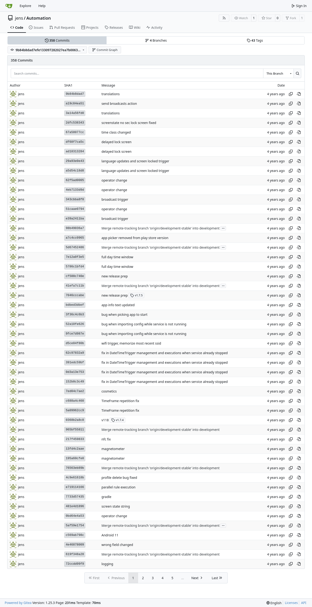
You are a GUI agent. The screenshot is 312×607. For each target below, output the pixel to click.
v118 (105, 420)
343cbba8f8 (75, 199)
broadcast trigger (114, 199)
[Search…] (297, 73)
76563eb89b (75, 468)
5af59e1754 (75, 525)
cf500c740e (75, 276)
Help (42, 6)
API (303, 602)
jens (19, 18)
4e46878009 (75, 544)
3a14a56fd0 (75, 113)
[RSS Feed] (224, 18)
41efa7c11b (75, 285)
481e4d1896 (75, 506)
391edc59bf (75, 362)
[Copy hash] (290, 94)
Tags (255, 40)
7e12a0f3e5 (75, 257)
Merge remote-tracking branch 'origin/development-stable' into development (160, 228)
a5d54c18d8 (75, 170)
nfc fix (106, 439)
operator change (114, 180)
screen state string (115, 506)
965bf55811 (75, 429)
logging (107, 564)
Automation (38, 18)
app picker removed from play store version (134, 238)
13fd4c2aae (75, 449)
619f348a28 (75, 554)
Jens (21, 180)
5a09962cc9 (75, 410)
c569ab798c (75, 535)
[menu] (274, 603)
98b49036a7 (75, 228)
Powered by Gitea (18, 602)
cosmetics (109, 391)
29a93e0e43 (75, 161)
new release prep (114, 276)
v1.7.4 (117, 420)
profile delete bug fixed (119, 477)
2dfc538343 (75, 122)
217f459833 (75, 439)
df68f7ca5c (75, 142)
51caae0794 (75, 209)
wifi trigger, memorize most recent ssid (131, 343)
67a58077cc (75, 132)
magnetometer (113, 449)
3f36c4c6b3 (75, 314)
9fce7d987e (75, 333)
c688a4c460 (75, 401)
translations (110, 94)
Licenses (291, 602)
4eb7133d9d (75, 190)
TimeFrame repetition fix (120, 401)
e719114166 (75, 487)
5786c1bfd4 (75, 266)
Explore (25, 6)
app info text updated (118, 305)
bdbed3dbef (75, 305)
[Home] (8, 6)
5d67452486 (75, 247)
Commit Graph (105, 50)
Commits (57, 40)
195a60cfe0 (75, 458)
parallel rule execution (118, 487)
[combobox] (278, 73)
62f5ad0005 (75, 180)
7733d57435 (75, 496)
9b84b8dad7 (75, 94)
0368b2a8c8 (75, 420)
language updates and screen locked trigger (135, 161)
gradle (106, 496)
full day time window (117, 257)
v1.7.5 (136, 295)
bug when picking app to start (124, 314)
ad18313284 (75, 151)
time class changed (116, 132)
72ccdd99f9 (75, 564)
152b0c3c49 (75, 381)
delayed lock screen (116, 142)
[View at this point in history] (298, 94)
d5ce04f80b (75, 343)
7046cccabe (75, 295)
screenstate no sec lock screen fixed (128, 122)
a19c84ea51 (75, 103)
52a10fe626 (75, 324)
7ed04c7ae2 (75, 391)
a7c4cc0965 (75, 238)
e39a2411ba (75, 218)
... (223, 227)
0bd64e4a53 (75, 516)
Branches (156, 40)
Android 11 (109, 535)
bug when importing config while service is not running (143, 324)
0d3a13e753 (75, 372)
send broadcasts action (119, 103)
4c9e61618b (75, 477)
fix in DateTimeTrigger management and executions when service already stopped (164, 353)
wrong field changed (117, 544)
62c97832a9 (75, 353)
